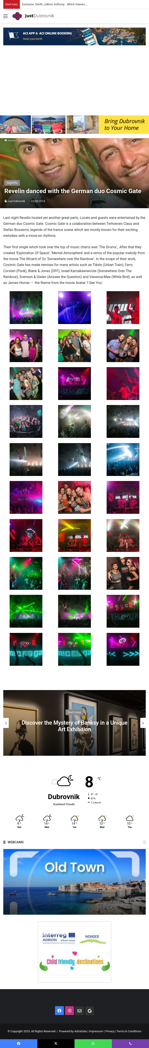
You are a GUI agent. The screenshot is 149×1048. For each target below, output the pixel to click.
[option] (74, 723)
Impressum (96, 1031)
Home (9, 140)
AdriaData (80, 1031)
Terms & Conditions (129, 1031)
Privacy (109, 1031)
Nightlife (23, 140)
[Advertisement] (74, 82)
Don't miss (74, 712)
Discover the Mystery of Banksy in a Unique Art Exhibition (74, 726)
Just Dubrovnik (16, 201)
